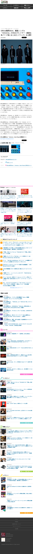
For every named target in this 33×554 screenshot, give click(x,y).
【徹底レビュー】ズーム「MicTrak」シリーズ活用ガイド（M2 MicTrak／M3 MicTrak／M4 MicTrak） (19, 438)
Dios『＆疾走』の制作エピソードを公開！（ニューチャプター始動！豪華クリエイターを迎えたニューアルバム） (19, 397)
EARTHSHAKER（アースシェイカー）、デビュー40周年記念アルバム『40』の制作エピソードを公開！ (19, 390)
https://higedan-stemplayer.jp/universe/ (7, 138)
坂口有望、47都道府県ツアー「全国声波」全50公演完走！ (19, 333)
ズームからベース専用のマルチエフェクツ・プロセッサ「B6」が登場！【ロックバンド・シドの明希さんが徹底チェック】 (19, 418)
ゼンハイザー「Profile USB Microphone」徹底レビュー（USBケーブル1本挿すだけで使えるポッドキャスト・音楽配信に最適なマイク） (19, 453)
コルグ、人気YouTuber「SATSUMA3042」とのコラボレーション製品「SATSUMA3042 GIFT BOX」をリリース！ (19, 341)
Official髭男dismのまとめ (11, 159)
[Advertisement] (16, 18)
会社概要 (16, 528)
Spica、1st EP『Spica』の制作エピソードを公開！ (17, 403)
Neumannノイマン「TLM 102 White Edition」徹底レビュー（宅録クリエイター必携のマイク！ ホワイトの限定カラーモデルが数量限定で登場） (19, 446)
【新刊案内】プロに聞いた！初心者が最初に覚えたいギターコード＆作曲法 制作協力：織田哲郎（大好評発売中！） (19, 480)
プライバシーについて (16, 526)
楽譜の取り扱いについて (16, 524)
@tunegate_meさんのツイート (16, 287)
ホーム (16, 519)
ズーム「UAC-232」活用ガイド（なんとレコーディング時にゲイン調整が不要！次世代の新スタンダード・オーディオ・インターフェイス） (17, 279)
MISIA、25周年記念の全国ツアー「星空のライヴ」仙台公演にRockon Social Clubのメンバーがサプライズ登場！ (19, 355)
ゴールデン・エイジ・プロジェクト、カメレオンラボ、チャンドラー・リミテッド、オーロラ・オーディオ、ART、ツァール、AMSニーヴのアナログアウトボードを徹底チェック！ (17, 244)
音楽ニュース (10, 162)
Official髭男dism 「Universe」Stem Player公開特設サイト (19, 165)
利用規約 (16, 521)
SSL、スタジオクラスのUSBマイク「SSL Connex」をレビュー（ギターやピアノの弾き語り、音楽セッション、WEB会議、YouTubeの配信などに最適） (17, 284)
